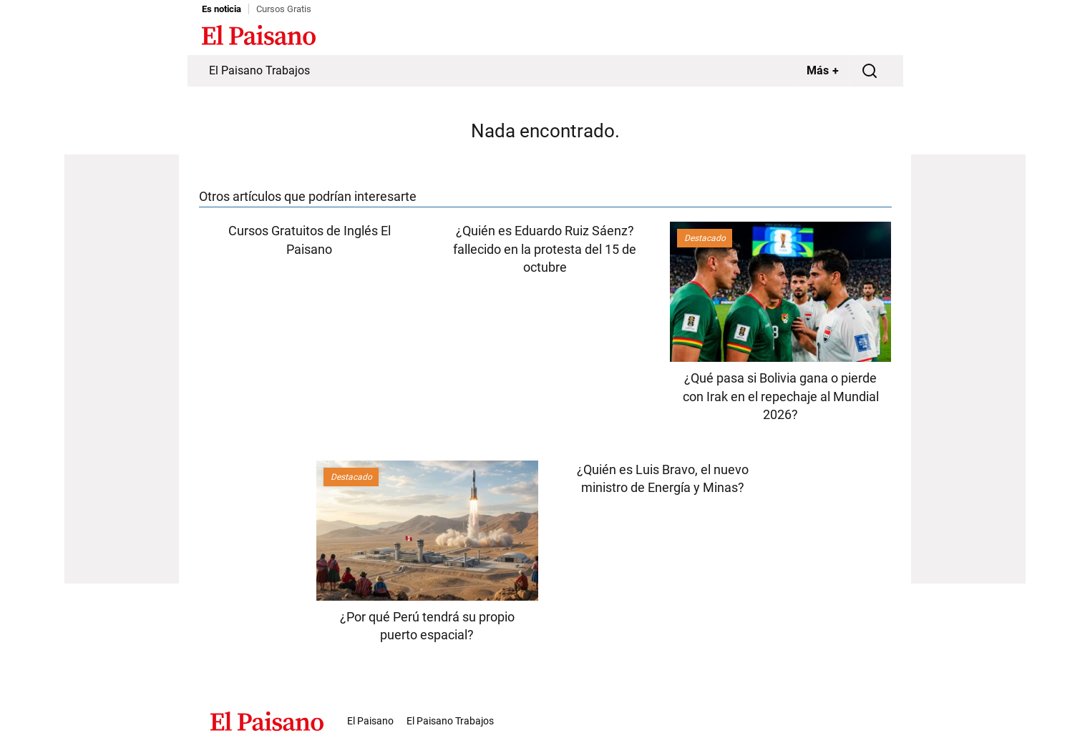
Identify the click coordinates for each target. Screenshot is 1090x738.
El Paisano (370, 721)
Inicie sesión (860, 36)
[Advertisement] (121, 369)
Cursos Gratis (283, 9)
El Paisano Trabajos (259, 70)
